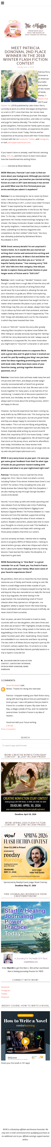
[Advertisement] (25, 1096)
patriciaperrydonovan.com (18, 142)
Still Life (10, 156)
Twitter (31, 139)
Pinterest (5, 997)
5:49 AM (9, 725)
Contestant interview (20, 663)
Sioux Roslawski (13, 685)
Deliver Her (6, 105)
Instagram (43, 139)
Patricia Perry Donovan (11, 666)
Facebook (23, 139)
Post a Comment (8, 729)
